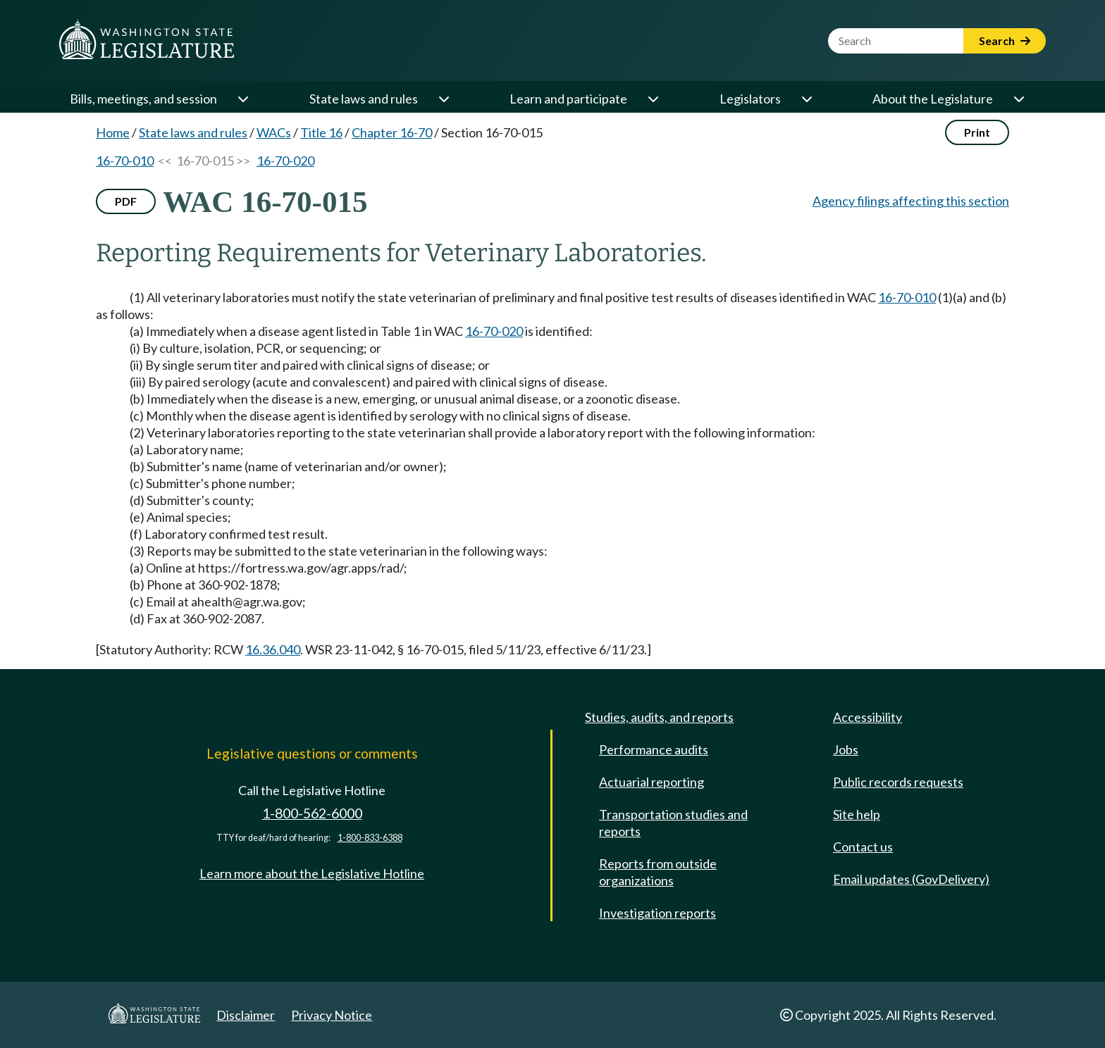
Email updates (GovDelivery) (911, 879)
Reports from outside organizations (658, 872)
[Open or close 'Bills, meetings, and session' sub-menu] (242, 99)
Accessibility (867, 717)
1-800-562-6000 (312, 813)
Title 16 (321, 132)
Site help (856, 814)
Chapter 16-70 (392, 132)
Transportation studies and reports (673, 822)
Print (977, 132)
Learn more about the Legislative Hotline (311, 873)
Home (113, 132)
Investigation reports (657, 913)
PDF (126, 201)
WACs (274, 132)
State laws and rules (363, 98)
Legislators (750, 98)
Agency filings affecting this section (911, 200)
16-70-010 (125, 160)
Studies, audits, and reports (659, 717)
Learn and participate (568, 98)
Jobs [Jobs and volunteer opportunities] (845, 749)
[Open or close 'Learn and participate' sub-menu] (652, 99)
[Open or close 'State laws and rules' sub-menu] (443, 99)
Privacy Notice (331, 1015)
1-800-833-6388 (370, 837)
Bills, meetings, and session (143, 98)
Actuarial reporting (651, 782)
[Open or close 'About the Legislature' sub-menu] (1018, 99)
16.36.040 (272, 649)
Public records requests (898, 782)
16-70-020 (285, 160)
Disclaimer (245, 1015)
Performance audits (653, 749)
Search (1004, 40)
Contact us (863, 846)
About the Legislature (932, 98)
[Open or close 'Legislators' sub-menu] (806, 99)
